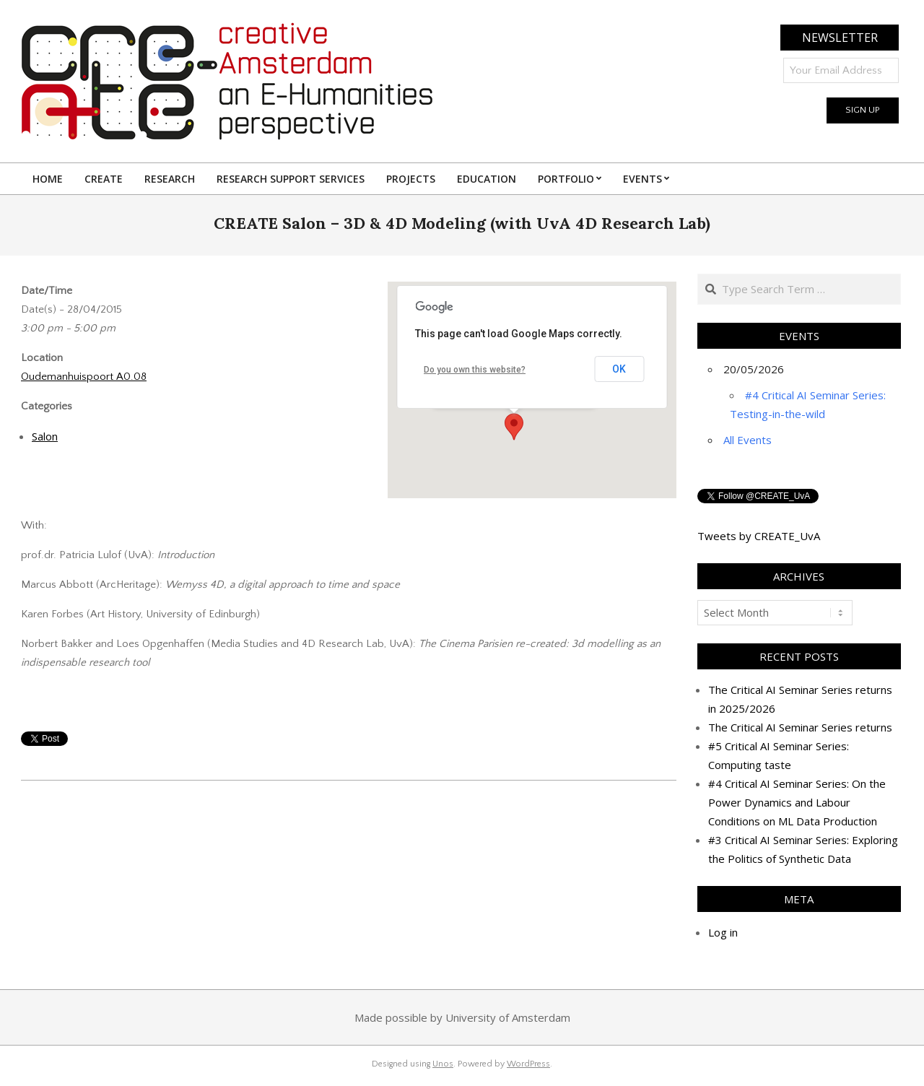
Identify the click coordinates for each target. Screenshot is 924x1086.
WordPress (528, 1064)
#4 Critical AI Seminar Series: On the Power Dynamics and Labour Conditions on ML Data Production (797, 802)
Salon (45, 436)
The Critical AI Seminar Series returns (800, 727)
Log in (723, 932)
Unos (442, 1064)
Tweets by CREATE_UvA (758, 536)
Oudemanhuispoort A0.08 (84, 376)
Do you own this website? (475, 370)
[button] (514, 426)
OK (619, 369)
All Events (747, 440)
